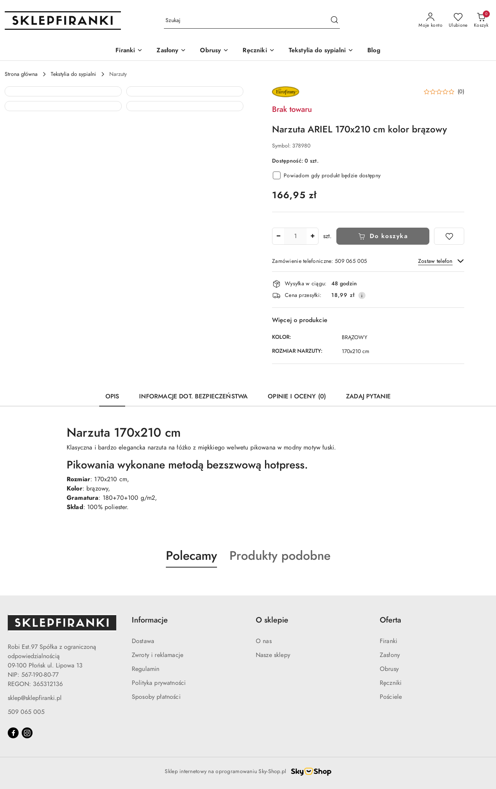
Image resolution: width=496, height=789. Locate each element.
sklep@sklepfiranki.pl (35, 698)
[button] (63, 144)
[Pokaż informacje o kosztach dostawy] (362, 295)
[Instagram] (27, 732)
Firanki (388, 641)
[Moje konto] (430, 20)
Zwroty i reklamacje (157, 655)
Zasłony (390, 655)
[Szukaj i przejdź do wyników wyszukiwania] (334, 20)
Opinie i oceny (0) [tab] (297, 396)
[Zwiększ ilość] (312, 236)
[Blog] (374, 51)
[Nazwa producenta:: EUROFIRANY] (285, 91)
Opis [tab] (112, 396)
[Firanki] (129, 51)
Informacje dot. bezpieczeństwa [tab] (193, 396)
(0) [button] (461, 91)
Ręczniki (390, 683)
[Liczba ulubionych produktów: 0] (458, 20)
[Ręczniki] (258, 51)
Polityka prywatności (159, 683)
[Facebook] (13, 732)
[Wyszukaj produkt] (252, 21)
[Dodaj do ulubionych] (449, 236)
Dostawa (143, 641)
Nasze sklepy (273, 655)
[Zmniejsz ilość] (278, 236)
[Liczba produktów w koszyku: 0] (481, 20)
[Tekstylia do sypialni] (321, 51)
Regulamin (145, 669)
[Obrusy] (214, 51)
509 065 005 (26, 712)
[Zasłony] (171, 51)
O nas (264, 641)
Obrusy (389, 669)
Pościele (391, 697)
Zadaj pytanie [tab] (368, 396)
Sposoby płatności (156, 697)
